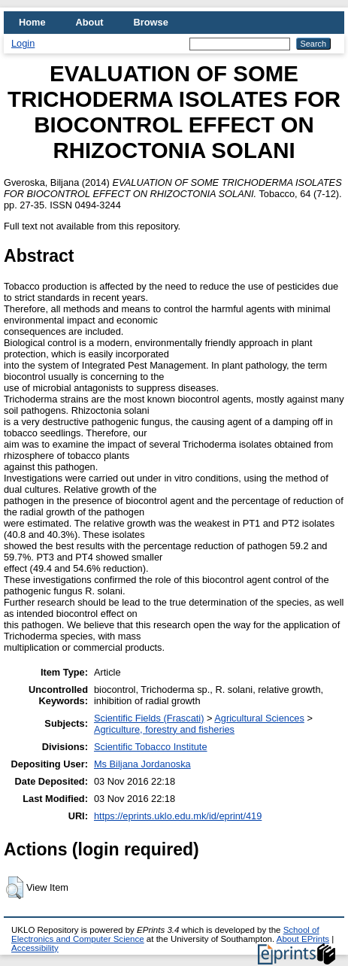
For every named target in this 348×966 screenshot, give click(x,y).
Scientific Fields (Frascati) (149, 718)
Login (23, 43)
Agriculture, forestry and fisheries (164, 729)
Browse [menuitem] (151, 22)
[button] (14, 887)
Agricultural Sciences (259, 718)
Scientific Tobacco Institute (150, 746)
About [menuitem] (90, 22)
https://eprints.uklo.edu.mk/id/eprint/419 (178, 816)
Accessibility (35, 947)
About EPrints (303, 938)
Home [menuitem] (32, 22)
